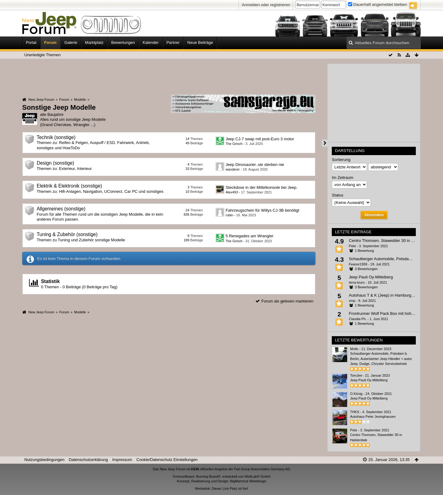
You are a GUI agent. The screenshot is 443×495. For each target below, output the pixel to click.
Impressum (122, 459)
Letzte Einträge (353, 232)
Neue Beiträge (200, 42)
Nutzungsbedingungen (44, 459)
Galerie (70, 42)
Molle (354, 349)
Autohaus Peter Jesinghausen (372, 416)
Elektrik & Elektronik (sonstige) (69, 185)
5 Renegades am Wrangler (249, 236)
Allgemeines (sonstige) (61, 208)
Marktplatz (94, 42)
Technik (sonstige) (56, 137)
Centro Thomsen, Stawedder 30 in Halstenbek (390, 240)
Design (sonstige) (55, 163)
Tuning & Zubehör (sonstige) (67, 234)
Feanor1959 (358, 264)
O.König (356, 394)
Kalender (151, 42)
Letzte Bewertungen (358, 340)
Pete (352, 246)
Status (337, 195)
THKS (354, 412)
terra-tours (357, 282)
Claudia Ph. (357, 319)
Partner (173, 42)
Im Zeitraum (342, 177)
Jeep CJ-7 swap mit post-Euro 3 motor (260, 139)
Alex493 (232, 192)
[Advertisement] (169, 76)
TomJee (356, 375)
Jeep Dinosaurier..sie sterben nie (255, 164)
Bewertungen (123, 42)
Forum (50, 42)
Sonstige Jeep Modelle (59, 107)
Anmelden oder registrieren (266, 4)
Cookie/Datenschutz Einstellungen (167, 459)
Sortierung (341, 159)
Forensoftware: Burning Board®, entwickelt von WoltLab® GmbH (221, 476)
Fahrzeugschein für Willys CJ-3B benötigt (262, 210)
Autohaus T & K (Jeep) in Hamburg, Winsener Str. (393, 295)
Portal (31, 42)
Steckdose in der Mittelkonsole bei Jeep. (261, 187)
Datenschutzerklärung (88, 459)
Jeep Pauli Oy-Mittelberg (371, 277)
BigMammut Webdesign (248, 481)
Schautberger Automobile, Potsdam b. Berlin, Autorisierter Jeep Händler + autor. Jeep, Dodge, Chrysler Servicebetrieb (381, 359)
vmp (352, 300)
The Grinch (234, 144)
